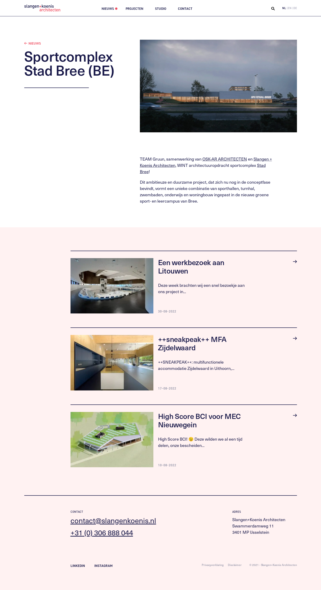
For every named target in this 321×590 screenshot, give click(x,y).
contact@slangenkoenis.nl (113, 520)
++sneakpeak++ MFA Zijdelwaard (192, 343)
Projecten (134, 9)
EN (290, 8)
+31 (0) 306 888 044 (102, 532)
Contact (185, 9)
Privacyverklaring (213, 565)
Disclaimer (235, 565)
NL (284, 8)
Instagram (103, 566)
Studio (160, 9)
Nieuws (108, 9)
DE (295, 8)
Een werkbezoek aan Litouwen (191, 266)
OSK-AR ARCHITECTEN (224, 159)
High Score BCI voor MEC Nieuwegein (199, 420)
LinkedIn (78, 566)
